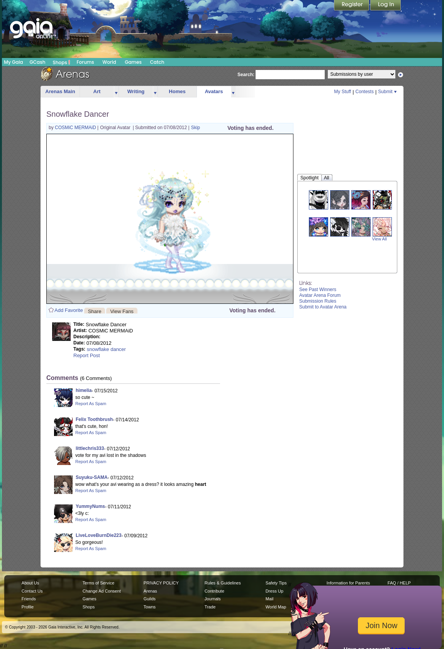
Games (133, 62)
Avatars (214, 91)
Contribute (214, 591)
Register (352, 6)
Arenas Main (60, 91)
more (116, 91)
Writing (136, 91)
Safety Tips (276, 583)
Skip (195, 127)
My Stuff (342, 91)
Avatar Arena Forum (320, 295)
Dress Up (274, 591)
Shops (61, 62)
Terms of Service (98, 583)
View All (379, 239)
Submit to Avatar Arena (323, 307)
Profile (28, 607)
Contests (365, 91)
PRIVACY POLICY (161, 583)
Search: (245, 74)
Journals (213, 598)
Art (97, 91)
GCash (38, 62)
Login (385, 6)
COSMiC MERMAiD (76, 127)
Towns (150, 607)
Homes (177, 91)
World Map (276, 607)
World (109, 62)
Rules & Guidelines (223, 583)
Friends (29, 598)
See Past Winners (317, 289)
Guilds (150, 598)
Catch (157, 62)
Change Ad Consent (102, 591)
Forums (85, 62)
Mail (269, 598)
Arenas (150, 591)
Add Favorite (68, 310)
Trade (210, 607)
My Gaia (13, 62)
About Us (30, 583)
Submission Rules (317, 301)
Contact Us (32, 591)
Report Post (86, 355)
